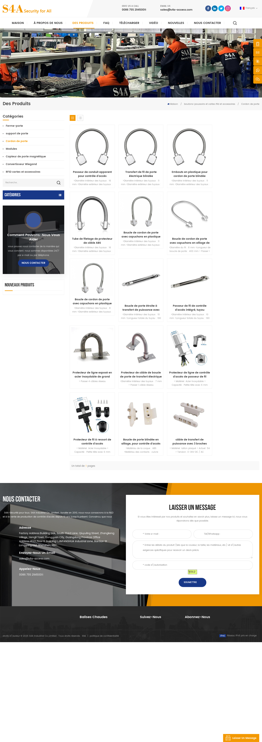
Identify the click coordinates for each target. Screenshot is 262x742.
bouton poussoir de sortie (94, 666)
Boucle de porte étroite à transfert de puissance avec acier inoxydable (236, 240)
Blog (142, 701)
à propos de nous (149, 672)
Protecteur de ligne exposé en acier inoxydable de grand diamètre (140, 307)
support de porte (17, 133)
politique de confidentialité (104, 736)
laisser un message (239, 738)
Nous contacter (207, 23)
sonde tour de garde (16, 315)
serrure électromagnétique (21, 236)
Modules (11, 149)
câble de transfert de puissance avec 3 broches (188, 373)
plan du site (146, 707)
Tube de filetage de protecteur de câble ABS (237, 174)
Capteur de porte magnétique (26, 156)
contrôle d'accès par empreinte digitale (101, 696)
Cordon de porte (250, 104)
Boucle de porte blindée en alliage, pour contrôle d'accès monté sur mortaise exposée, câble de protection (140, 373)
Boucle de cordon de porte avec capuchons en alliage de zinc (140, 240)
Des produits (83, 23)
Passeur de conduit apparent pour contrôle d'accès (92, 174)
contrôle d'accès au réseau (21, 229)
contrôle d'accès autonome (21, 243)
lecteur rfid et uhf (14, 268)
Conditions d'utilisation (152, 713)
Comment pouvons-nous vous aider (33, 356)
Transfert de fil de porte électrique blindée (140, 174)
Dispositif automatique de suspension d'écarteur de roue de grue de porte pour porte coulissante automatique (44, 470)
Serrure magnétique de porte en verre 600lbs (104, 690)
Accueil (144, 666)
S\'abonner (197, 693)
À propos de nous (48, 23)
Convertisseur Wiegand (21, 164)
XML (84, 736)
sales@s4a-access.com (176, 10)
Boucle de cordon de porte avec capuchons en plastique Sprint (92, 234)
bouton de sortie (13, 301)
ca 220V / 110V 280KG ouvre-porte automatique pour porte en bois (44, 421)
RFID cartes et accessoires (23, 172)
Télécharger (129, 23)
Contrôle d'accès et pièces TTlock (25, 210)
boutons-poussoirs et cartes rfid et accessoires (209, 104)
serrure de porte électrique (20, 261)
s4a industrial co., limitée (23, 661)
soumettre (190, 624)
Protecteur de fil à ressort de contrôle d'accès (92, 373)
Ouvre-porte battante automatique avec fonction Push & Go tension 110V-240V (45, 445)
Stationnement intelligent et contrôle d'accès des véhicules (27, 252)
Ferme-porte (14, 126)
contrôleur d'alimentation (19, 282)
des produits (146, 678)
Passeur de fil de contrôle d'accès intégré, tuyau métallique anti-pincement (92, 307)
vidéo (153, 23)
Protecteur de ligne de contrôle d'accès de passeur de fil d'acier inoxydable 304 (237, 307)
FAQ (106, 23)
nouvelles (176, 23)
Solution (144, 690)
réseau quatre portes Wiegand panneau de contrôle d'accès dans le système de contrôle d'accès (43, 495)
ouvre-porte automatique (20, 203)
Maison (18, 23)
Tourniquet (10, 308)
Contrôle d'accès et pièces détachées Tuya (27, 219)
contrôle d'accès (89, 678)
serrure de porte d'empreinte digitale (27, 275)
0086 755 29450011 (134, 10)
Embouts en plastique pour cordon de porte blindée (189, 174)
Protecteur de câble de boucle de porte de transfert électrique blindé (189, 307)
